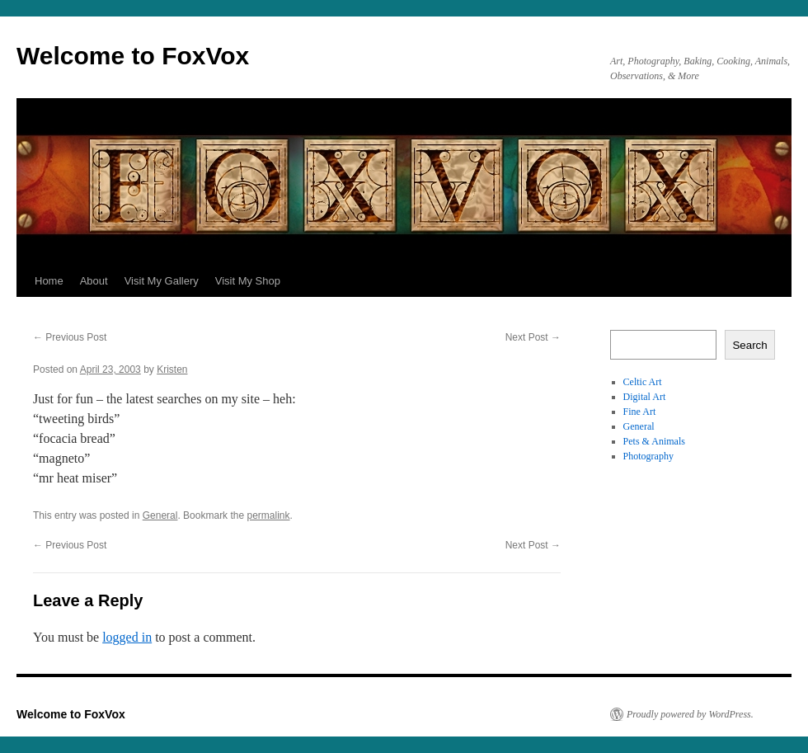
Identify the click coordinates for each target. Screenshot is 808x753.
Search (749, 345)
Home (49, 281)
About (94, 281)
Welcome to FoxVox (132, 55)
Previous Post (69, 337)
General (160, 515)
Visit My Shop (247, 281)
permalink (268, 515)
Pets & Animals (654, 441)
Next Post (533, 337)
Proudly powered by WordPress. (690, 714)
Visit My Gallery (161, 281)
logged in (127, 637)
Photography (648, 456)
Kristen (172, 369)
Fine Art (639, 411)
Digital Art (644, 396)
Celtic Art (642, 382)
